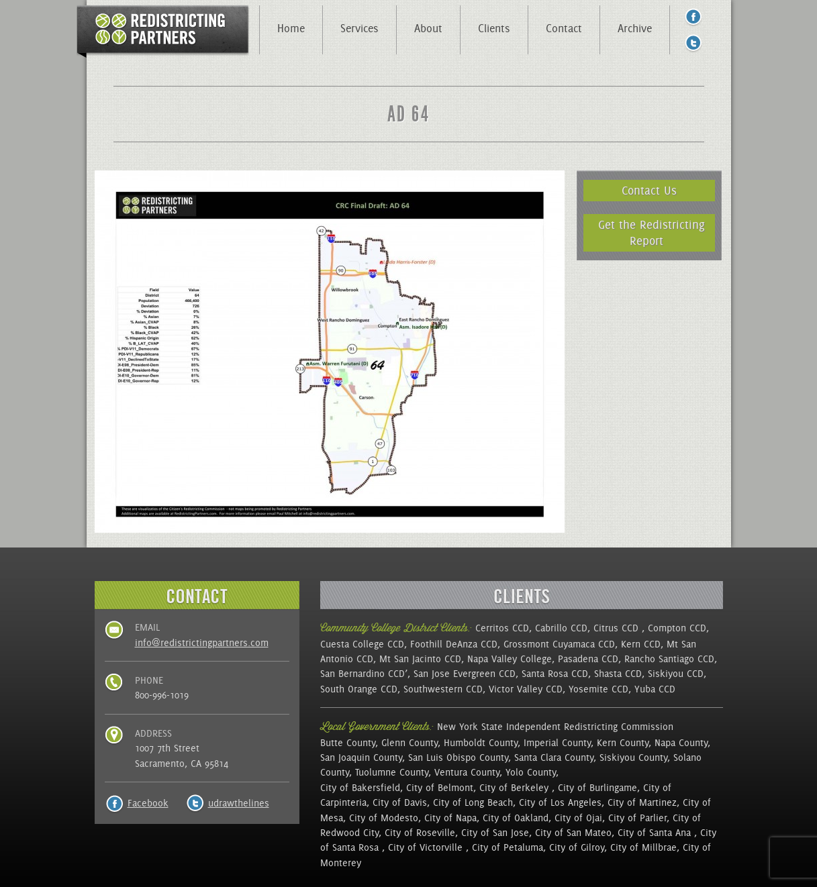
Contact (564, 28)
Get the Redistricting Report (651, 232)
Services (359, 28)
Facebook (148, 803)
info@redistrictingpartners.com (202, 643)
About (428, 28)
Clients (494, 28)
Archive (635, 28)
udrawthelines (238, 803)
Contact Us (649, 190)
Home (291, 28)
